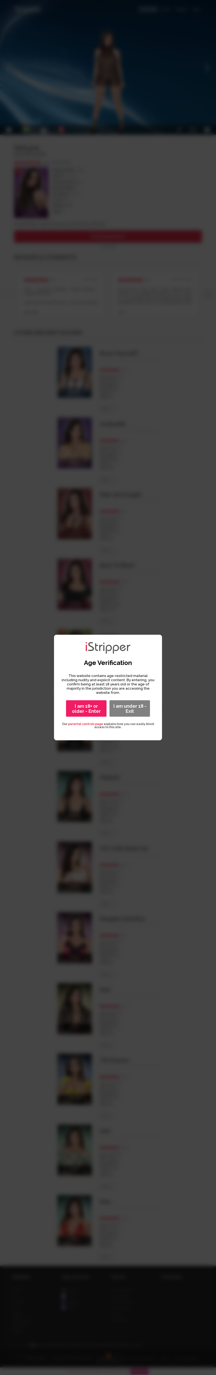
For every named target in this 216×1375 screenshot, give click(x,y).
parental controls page (85, 724)
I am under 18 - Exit (129, 708)
